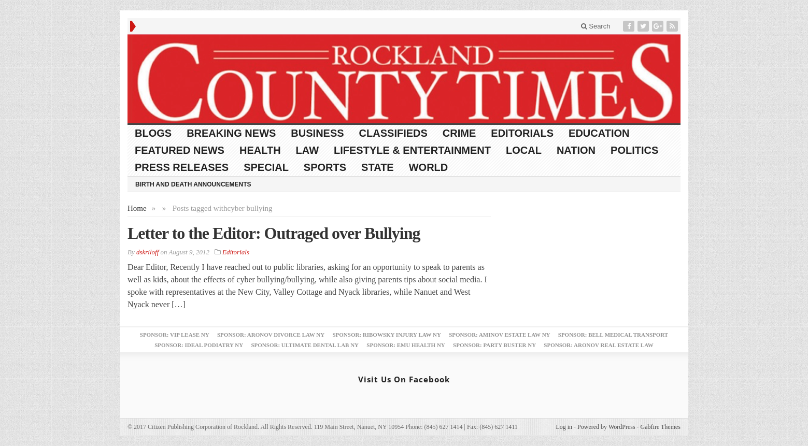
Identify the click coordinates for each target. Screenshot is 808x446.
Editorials (522, 133)
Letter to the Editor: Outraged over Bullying (273, 233)
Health (260, 150)
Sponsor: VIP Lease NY (174, 335)
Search (596, 26)
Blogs (153, 133)
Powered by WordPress (606, 426)
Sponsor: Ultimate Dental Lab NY (305, 345)
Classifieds (393, 133)
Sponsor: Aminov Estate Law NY (499, 335)
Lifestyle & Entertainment (412, 150)
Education (599, 133)
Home (137, 208)
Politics (634, 150)
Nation (576, 150)
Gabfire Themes (661, 426)
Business (317, 133)
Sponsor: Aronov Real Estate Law (599, 345)
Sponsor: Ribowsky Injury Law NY (386, 335)
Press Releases (182, 167)
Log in (564, 426)
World (428, 167)
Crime (459, 133)
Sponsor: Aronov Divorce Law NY (270, 335)
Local (524, 150)
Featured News (179, 150)
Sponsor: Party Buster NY (494, 345)
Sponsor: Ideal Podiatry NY (198, 345)
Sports (325, 167)
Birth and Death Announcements (193, 184)
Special (266, 167)
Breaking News (231, 133)
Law (307, 150)
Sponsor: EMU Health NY (405, 345)
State (377, 167)
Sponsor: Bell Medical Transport (613, 335)
